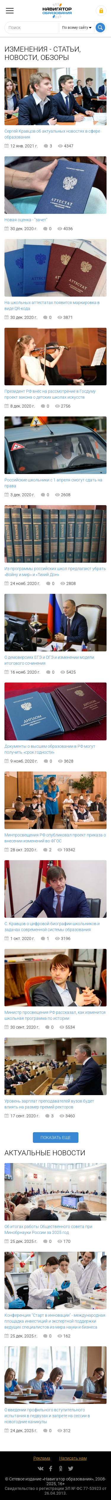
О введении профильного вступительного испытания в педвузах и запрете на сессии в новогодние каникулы (47, 1415)
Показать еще (56, 1137)
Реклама (41, 1458)
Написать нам (73, 1458)
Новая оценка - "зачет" (25, 219)
